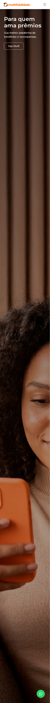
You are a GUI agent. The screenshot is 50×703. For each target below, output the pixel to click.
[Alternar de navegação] (44, 4)
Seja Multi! (14, 46)
